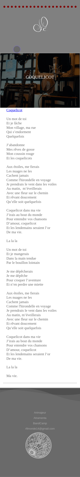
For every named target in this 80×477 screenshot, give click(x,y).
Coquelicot (14, 110)
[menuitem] (40, 412)
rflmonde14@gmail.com (40, 428)
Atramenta (40, 418)
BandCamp (40, 423)
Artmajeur (40, 412)
